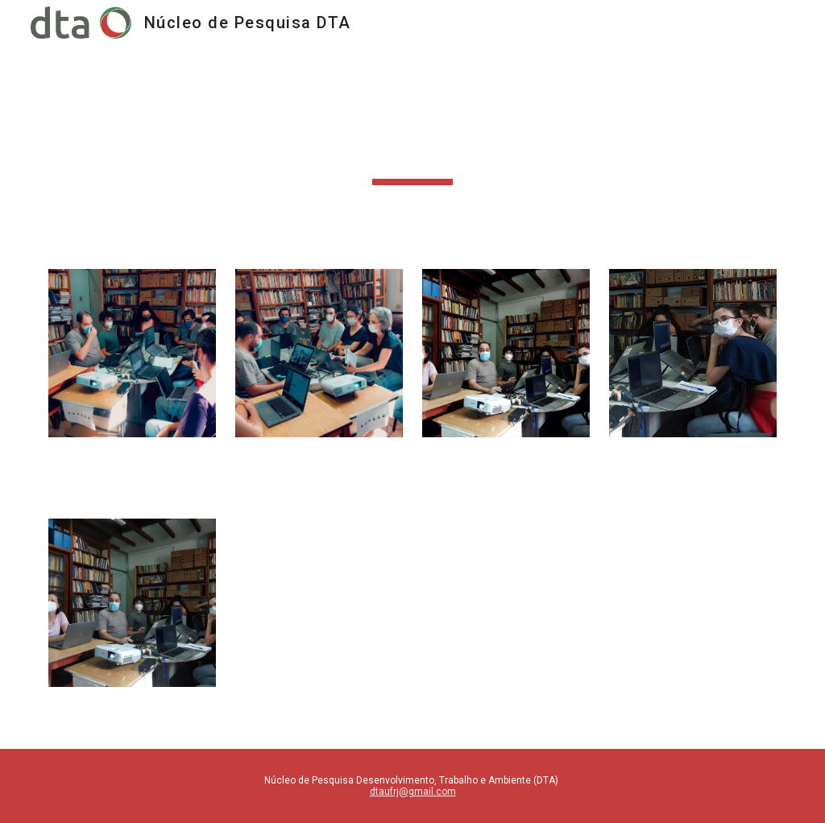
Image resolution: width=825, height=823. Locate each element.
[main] (412, 147)
